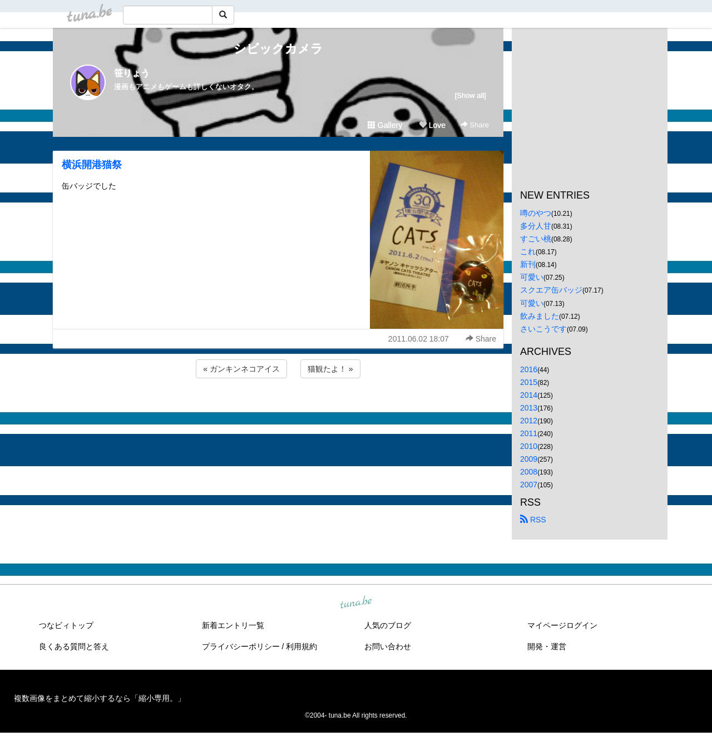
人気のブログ (387, 625)
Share (475, 125)
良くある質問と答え (74, 646)
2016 (528, 369)
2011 (528, 433)
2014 (528, 395)
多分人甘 (535, 225)
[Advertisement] (278, 411)
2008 (528, 471)
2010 (528, 446)
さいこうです (543, 328)
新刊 (528, 264)
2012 (528, 420)
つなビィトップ (66, 625)
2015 (528, 382)
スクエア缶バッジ (551, 289)
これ (528, 251)
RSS (533, 519)
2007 (528, 484)
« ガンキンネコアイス (241, 368)
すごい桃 (535, 238)
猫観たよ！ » (330, 368)
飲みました (539, 316)
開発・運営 (546, 646)
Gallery (385, 125)
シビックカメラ (278, 49)
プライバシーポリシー (241, 646)
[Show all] (470, 95)
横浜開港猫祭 (92, 164)
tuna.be (355, 602)
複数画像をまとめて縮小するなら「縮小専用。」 (99, 698)
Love (432, 125)
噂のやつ (535, 213)
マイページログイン (562, 625)
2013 (528, 407)
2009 (528, 459)
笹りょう (132, 73)
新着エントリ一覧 (233, 625)
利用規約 (301, 646)
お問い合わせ (387, 646)
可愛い (531, 277)
